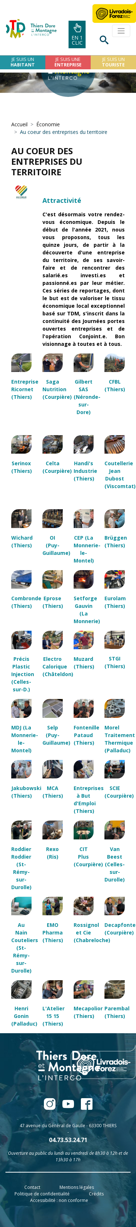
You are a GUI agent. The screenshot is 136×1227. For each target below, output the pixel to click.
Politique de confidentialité (42, 1194)
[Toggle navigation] (121, 31)
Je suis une (68, 62)
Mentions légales (76, 1187)
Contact (32, 1187)
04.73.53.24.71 (68, 1140)
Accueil (19, 124)
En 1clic (77, 35)
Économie (48, 124)
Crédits (96, 1194)
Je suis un (22, 62)
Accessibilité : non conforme (59, 1200)
